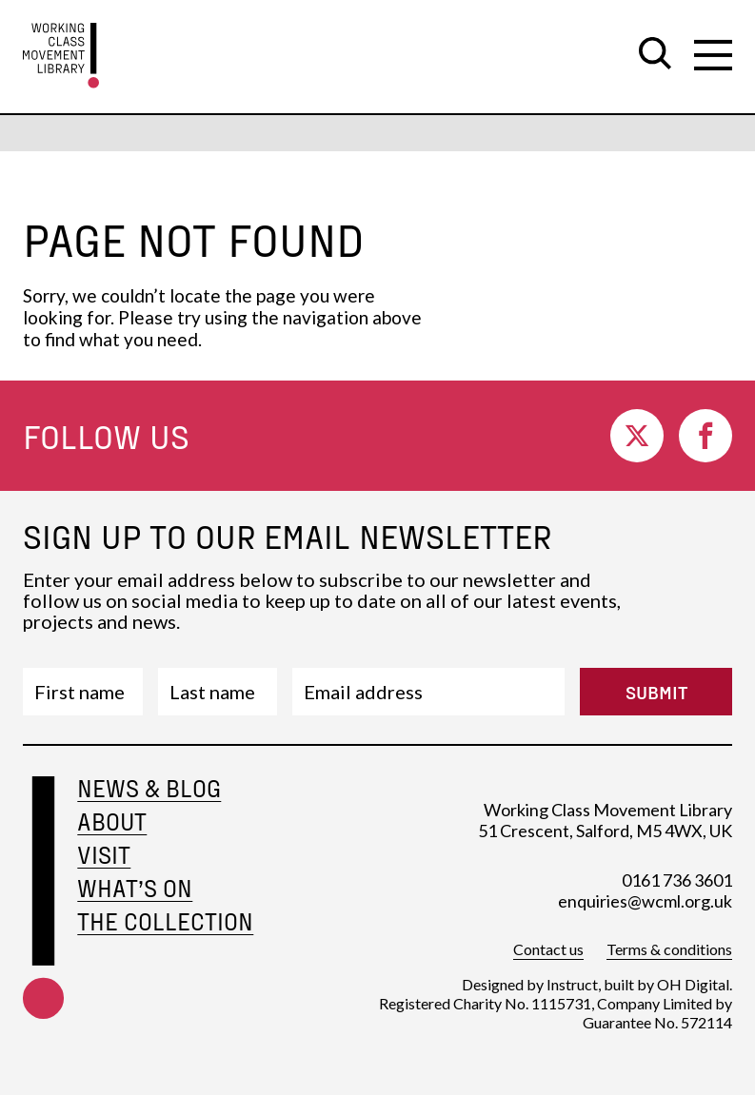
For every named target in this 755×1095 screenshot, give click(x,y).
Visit (103, 855)
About (112, 821)
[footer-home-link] (43, 921)
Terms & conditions (669, 949)
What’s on (134, 888)
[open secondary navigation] (713, 55)
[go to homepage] (61, 55)
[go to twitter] (637, 435)
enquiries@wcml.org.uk (645, 900)
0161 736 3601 (677, 880)
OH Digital (693, 984)
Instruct (572, 984)
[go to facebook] (705, 435)
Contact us (548, 949)
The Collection (165, 921)
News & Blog (149, 788)
